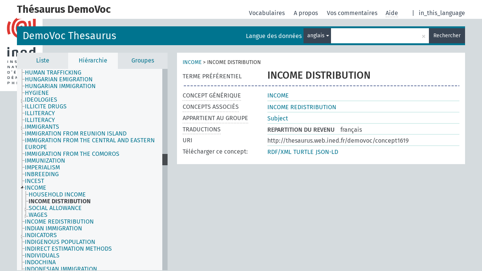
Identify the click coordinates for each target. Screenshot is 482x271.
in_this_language (442, 13)
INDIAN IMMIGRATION (53, 228)
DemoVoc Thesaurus (69, 36)
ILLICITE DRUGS (46, 106)
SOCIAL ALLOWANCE (55, 208)
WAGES (38, 215)
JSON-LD (327, 151)
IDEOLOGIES (41, 99)
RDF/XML (279, 151)
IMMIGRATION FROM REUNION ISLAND (76, 133)
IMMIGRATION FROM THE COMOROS (72, 154)
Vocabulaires (267, 13)
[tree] (92, 169)
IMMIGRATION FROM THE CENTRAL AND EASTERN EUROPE (90, 144)
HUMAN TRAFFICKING (53, 72)
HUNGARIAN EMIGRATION (59, 79)
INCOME (35, 187)
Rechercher (447, 35)
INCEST (34, 181)
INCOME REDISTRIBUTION (59, 221)
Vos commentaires (353, 13)
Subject (277, 118)
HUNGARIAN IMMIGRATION (60, 86)
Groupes (142, 60)
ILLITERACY (40, 113)
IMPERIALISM (42, 167)
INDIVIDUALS (42, 255)
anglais (318, 35)
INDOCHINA (40, 262)
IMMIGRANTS (42, 126)
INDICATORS (41, 235)
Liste (42, 60)
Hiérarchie (93, 60)
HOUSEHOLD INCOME (57, 194)
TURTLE (303, 151)
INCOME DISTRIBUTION (60, 201)
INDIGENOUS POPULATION (60, 242)
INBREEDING (42, 174)
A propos (306, 13)
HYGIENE (37, 93)
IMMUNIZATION (45, 160)
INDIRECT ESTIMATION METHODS (68, 248)
